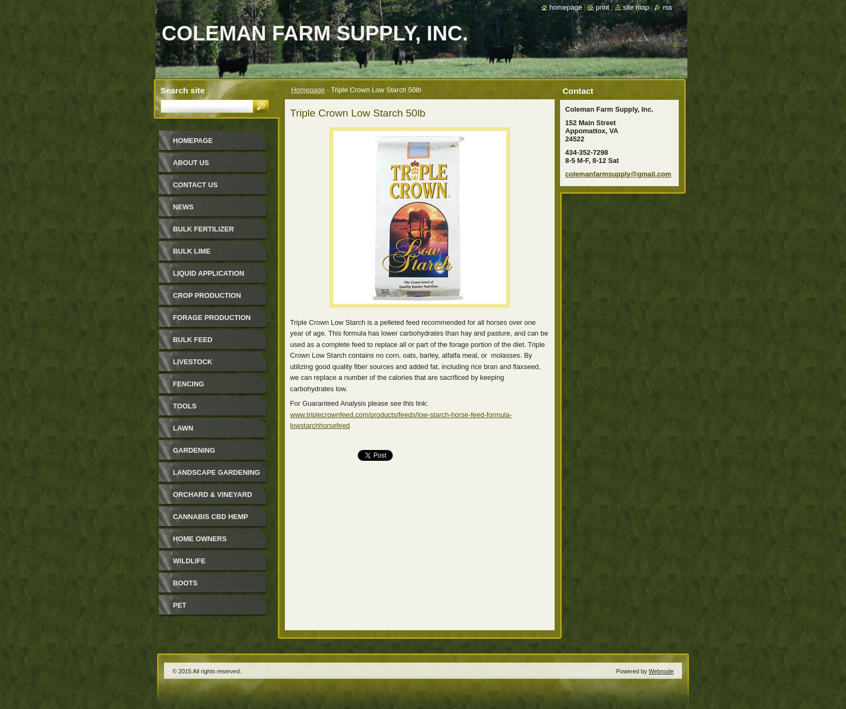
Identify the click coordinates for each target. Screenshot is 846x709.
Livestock (193, 362)
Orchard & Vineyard (213, 494)
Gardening (194, 450)
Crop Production (207, 295)
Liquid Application (208, 273)
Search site (183, 90)
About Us (191, 163)
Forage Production (212, 317)
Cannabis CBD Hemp (210, 517)
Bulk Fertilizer (203, 229)
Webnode (661, 671)
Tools (185, 406)
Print (602, 7)
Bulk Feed (193, 340)
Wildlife (189, 561)
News (183, 207)
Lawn (183, 428)
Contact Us (195, 185)
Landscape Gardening (216, 472)
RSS (667, 7)
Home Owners (200, 539)
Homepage (308, 90)
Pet (180, 605)
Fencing (188, 384)
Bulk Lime (192, 251)
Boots (185, 583)
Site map (636, 7)
